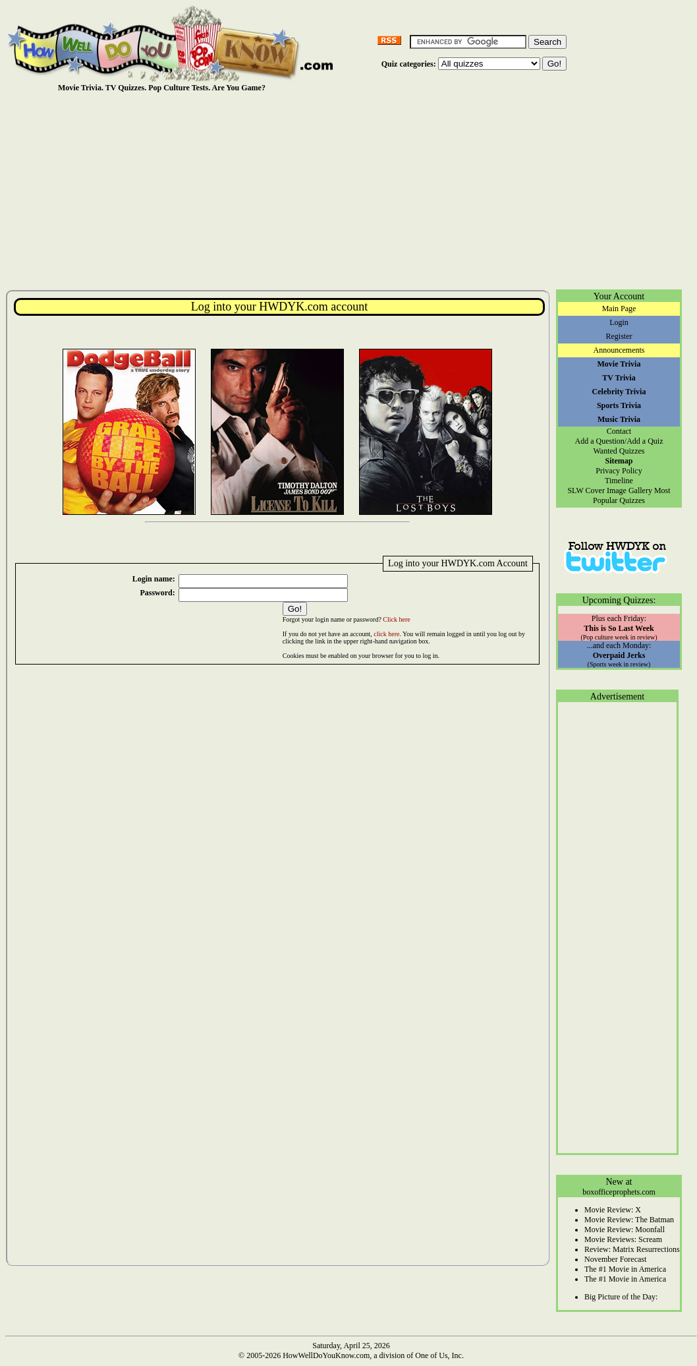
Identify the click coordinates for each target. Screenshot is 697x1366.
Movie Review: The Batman (629, 1219)
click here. (387, 634)
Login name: (153, 578)
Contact (619, 431)
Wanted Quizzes (619, 451)
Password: (157, 592)
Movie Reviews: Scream (623, 1239)
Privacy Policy (619, 470)
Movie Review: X (612, 1209)
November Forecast (615, 1259)
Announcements (619, 350)
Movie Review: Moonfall (624, 1229)
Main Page (619, 308)
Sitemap (619, 460)
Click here (396, 619)
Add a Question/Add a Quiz (619, 441)
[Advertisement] (351, 190)
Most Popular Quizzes (632, 495)
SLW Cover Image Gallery (609, 490)
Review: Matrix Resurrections (632, 1249)
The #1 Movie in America (625, 1269)
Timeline (619, 480)
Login (618, 322)
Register (619, 336)
